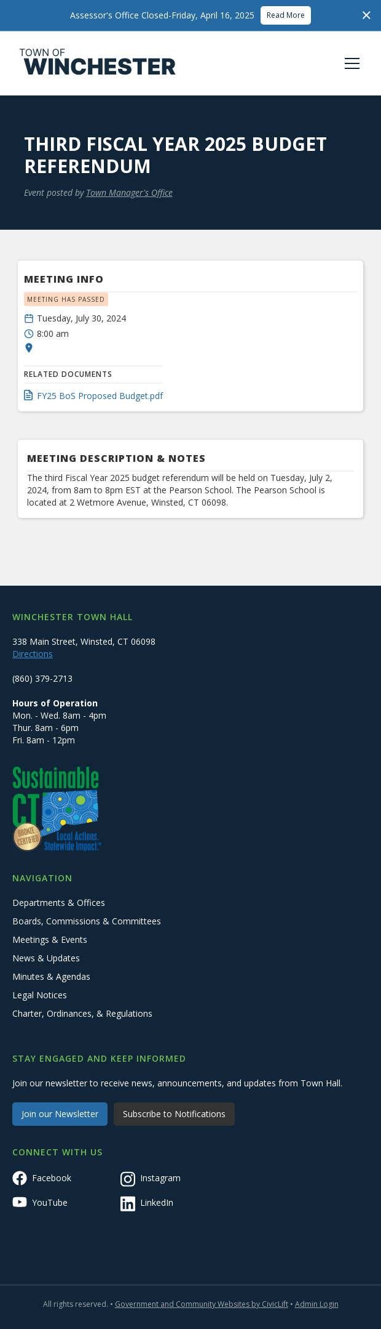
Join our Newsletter (60, 1114)
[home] (97, 63)
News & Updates (46, 958)
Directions (32, 654)
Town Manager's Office (129, 192)
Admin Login (317, 1304)
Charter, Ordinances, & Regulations (82, 1013)
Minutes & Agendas (51, 976)
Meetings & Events (49, 939)
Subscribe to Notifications (174, 1114)
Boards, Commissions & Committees (86, 921)
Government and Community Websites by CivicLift (201, 1304)
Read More (286, 15)
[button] (349, 63)
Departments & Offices (58, 902)
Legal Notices (39, 995)
